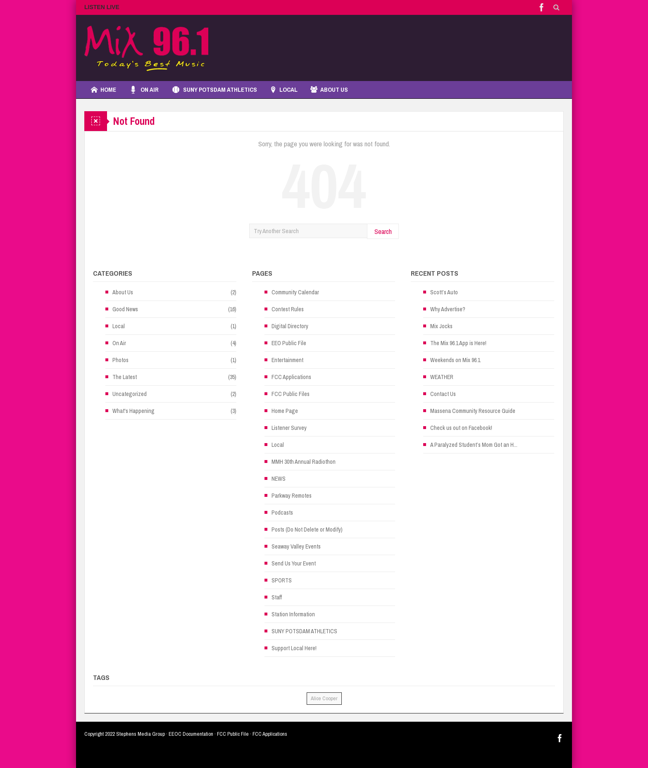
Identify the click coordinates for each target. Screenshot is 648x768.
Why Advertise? (447, 309)
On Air (144, 89)
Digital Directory (290, 326)
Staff (277, 597)
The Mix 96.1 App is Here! (458, 343)
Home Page (285, 411)
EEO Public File (289, 343)
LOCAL (284, 89)
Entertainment (287, 360)
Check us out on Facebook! (461, 428)
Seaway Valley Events (296, 546)
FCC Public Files (291, 394)
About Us (329, 89)
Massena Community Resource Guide (472, 411)
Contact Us (443, 394)
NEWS (279, 478)
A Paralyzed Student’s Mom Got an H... (473, 444)
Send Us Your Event (294, 563)
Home (103, 89)
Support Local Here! (294, 648)
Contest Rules (288, 309)
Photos (120, 360)
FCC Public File (233, 733)
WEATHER (441, 377)
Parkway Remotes (292, 495)
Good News (125, 309)
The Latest (124, 377)
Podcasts (282, 512)
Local (118, 326)
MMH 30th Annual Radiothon (304, 461)
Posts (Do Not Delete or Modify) (307, 529)
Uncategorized (129, 394)
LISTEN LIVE (101, 7)
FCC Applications (291, 377)
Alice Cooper (324, 698)
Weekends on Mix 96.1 (455, 360)
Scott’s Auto (444, 292)
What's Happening (133, 411)
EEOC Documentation (191, 733)
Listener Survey (289, 428)
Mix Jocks (441, 326)
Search (383, 231)
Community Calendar (295, 292)
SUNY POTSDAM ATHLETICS (214, 89)
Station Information (293, 614)
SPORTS (282, 580)
